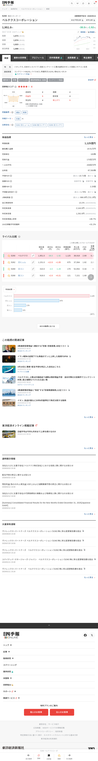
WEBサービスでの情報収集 (54, 728)
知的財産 (59, 731)
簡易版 (82, 32)
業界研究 (8, 672)
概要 (6, 58)
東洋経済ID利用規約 (49, 739)
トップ (4, 9)
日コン (21, 269)
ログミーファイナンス (26, 385)
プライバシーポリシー (44, 731)
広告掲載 (37, 728)
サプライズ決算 (23, 372)
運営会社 (42, 724)
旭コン (21, 275)
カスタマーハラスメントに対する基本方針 (61, 735)
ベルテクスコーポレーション (31, 9)
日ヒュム (22, 262)
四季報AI (8, 685)
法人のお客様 (62, 712)
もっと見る (88, 137)
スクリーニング (10, 665)
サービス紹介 (53, 724)
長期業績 (71, 58)
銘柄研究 (14, 9)
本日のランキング (24, 351)
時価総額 (9, 289)
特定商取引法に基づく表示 (31, 735)
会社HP (91, 80)
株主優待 (88, 58)
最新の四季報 (20, 58)
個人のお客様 (36, 712)
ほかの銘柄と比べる (47, 326)
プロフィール (38, 58)
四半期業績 (54, 58)
